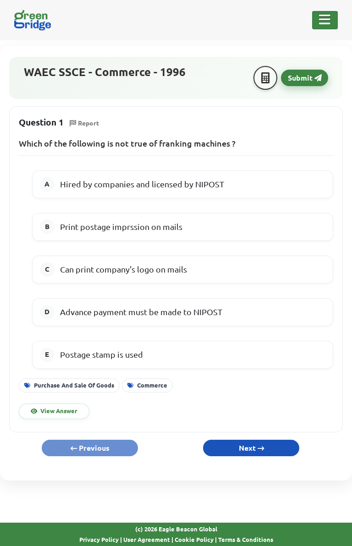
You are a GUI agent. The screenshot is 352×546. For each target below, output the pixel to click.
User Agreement (146, 539)
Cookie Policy (194, 539)
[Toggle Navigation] (325, 20)
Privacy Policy (99, 539)
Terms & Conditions (245, 539)
